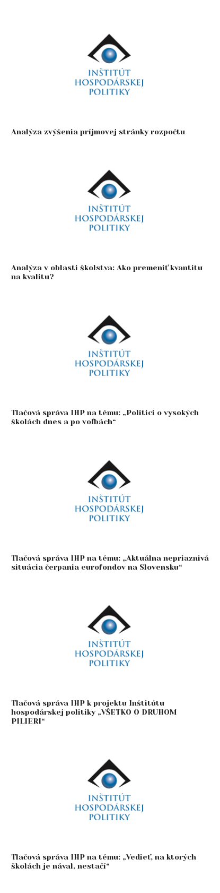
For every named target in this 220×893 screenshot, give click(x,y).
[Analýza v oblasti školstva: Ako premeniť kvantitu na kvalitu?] (110, 153)
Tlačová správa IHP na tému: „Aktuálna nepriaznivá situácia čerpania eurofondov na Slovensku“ (110, 562)
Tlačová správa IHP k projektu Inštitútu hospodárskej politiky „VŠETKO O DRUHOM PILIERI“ (94, 712)
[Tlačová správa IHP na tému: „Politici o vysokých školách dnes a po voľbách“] (110, 298)
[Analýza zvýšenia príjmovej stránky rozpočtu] (110, 17)
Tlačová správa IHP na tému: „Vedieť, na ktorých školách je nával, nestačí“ (103, 861)
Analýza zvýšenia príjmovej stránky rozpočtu (98, 131)
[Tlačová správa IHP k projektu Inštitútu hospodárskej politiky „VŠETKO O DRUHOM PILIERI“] (110, 588)
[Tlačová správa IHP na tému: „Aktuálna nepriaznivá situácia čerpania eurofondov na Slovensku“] (110, 443)
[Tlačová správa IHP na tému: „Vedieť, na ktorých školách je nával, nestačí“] (110, 742)
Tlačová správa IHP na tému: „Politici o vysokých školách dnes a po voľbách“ (105, 417)
